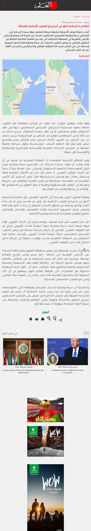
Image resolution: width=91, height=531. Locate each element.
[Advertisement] (23, 265)
